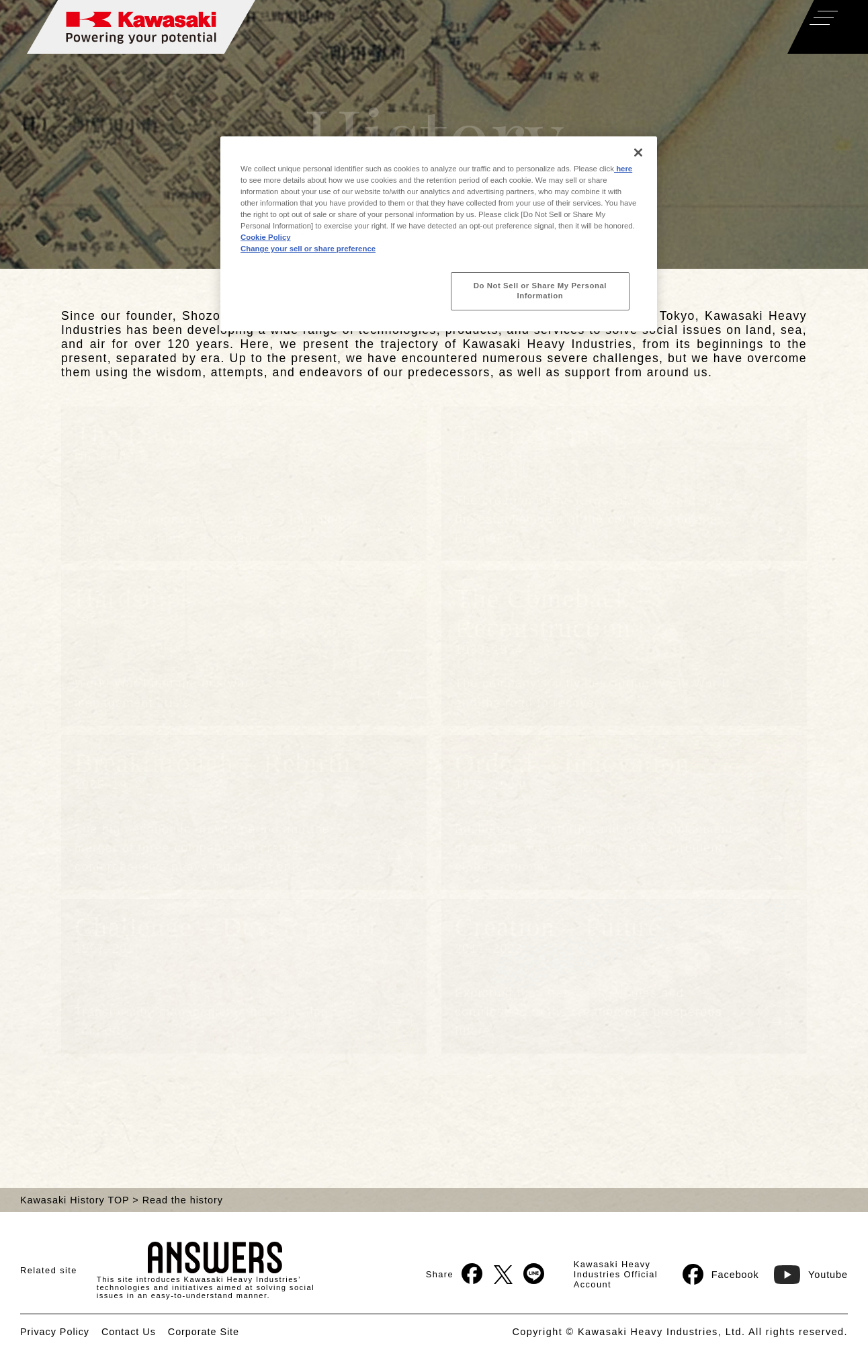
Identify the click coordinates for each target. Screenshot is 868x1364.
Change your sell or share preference (308, 249)
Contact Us (128, 1331)
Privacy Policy (54, 1331)
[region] (438, 233)
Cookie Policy (266, 237)
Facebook (721, 1274)
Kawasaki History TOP (74, 1200)
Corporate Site (203, 1331)
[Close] (638, 152)
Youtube (811, 1274)
